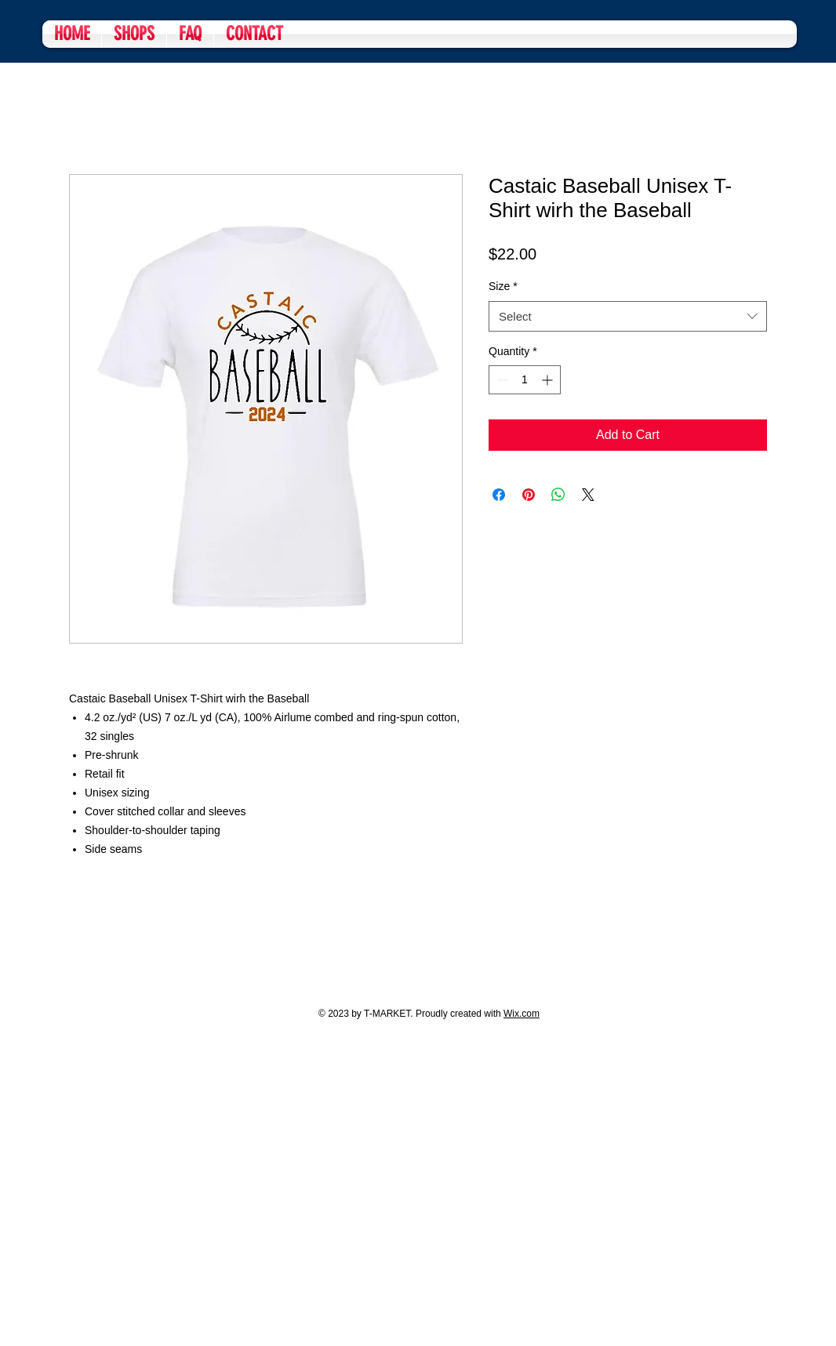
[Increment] (548, 380)
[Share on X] (588, 494)
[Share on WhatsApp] (558, 494)
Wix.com (521, 1013)
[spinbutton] (525, 380)
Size (503, 286)
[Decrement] (501, 380)
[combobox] (628, 316)
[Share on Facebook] (498, 494)
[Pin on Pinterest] (528, 494)
